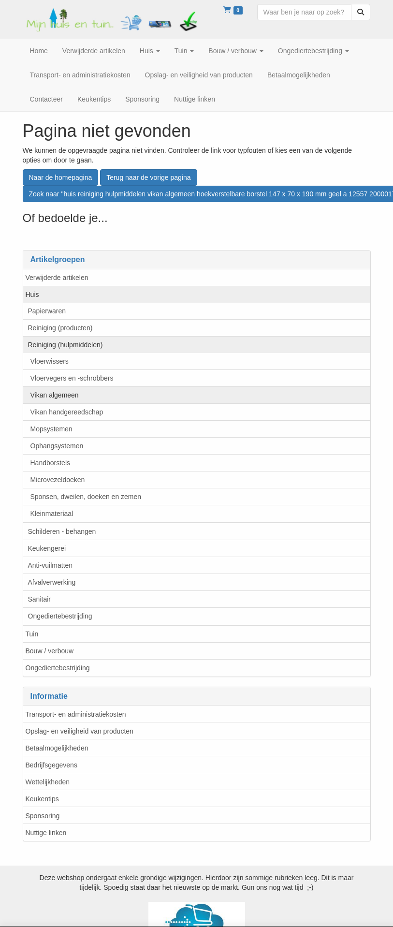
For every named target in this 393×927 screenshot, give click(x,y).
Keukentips (42, 799)
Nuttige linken (46, 833)
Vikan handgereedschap (66, 412)
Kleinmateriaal (51, 513)
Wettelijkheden (48, 782)
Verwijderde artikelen (57, 277)
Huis (32, 294)
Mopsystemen (51, 429)
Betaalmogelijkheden (57, 748)
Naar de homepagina (60, 177)
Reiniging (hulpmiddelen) (65, 345)
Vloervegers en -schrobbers (72, 378)
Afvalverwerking (52, 582)
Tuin (32, 634)
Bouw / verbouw (50, 651)
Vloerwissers (49, 361)
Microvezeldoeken (57, 480)
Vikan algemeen (54, 395)
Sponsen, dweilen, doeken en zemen (86, 496)
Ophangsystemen (57, 446)
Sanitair (39, 599)
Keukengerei (47, 548)
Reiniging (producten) (60, 328)
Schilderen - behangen (62, 531)
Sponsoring (43, 816)
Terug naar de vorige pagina (148, 177)
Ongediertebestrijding (60, 616)
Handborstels (50, 463)
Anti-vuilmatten (50, 565)
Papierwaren (47, 311)
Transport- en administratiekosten (76, 714)
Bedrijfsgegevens (51, 765)
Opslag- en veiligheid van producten (79, 731)
